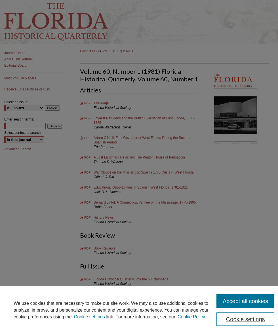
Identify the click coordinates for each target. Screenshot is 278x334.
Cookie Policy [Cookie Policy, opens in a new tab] (191, 316)
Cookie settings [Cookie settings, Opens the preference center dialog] (245, 319)
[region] (139, 310)
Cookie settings (89, 316)
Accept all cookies (245, 301)
